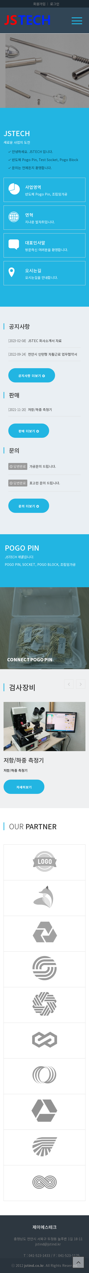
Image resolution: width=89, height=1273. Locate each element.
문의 (14, 450)
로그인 (54, 3)
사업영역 (33, 187)
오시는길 (33, 270)
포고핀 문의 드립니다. (44, 483)
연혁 (29, 215)
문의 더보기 (29, 506)
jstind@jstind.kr (48, 1244)
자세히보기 (24, 787)
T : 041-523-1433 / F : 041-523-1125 (51, 1255)
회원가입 (39, 3)
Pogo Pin (22, 547)
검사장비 (22, 687)
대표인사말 (35, 242)
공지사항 (19, 326)
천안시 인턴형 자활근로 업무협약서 (52, 354)
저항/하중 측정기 (40, 409)
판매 (14, 395)
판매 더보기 (29, 431)
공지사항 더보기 (31, 375)
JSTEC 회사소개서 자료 (45, 340)
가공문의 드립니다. (42, 466)
